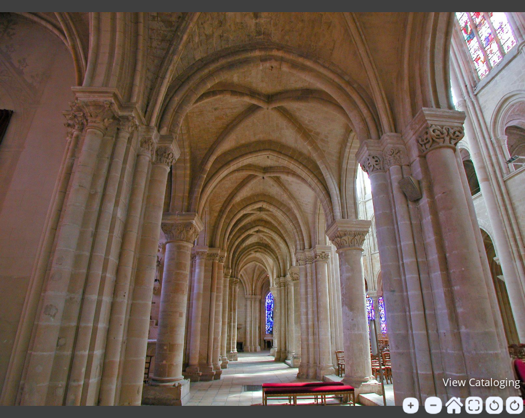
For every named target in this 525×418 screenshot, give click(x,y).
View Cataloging (481, 382)
